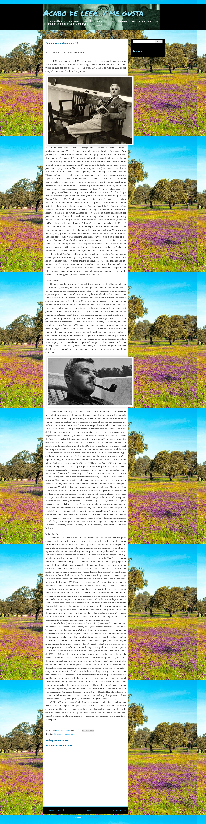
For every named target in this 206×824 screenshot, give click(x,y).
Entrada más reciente (55, 810)
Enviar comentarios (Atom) (91, 817)
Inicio (88, 810)
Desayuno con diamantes (63, 734)
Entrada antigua (119, 810)
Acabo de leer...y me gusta (93, 12)
